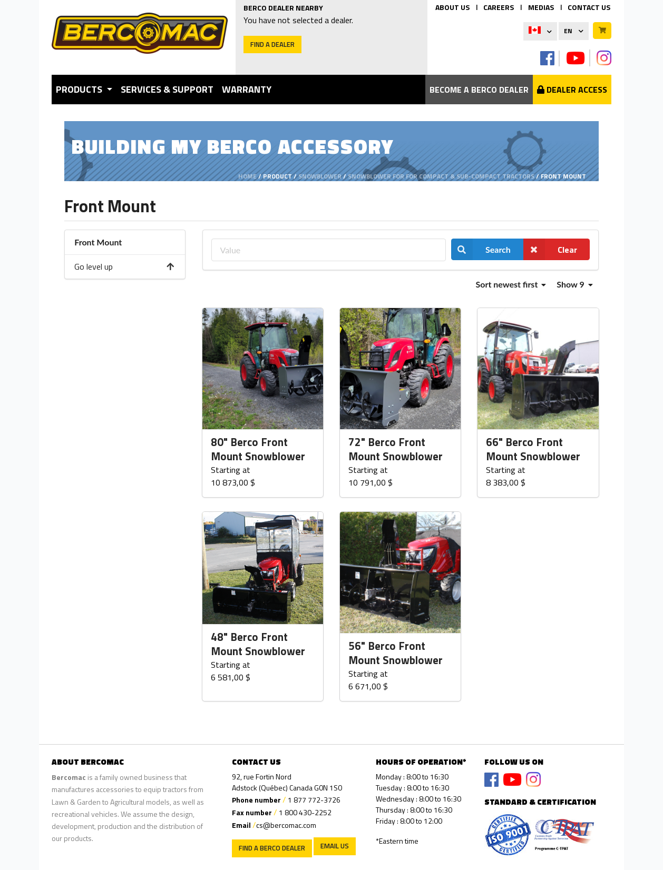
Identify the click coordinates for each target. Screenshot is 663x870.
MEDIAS (541, 7)
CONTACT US (589, 7)
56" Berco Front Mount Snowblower (395, 653)
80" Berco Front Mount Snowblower (258, 449)
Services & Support (167, 89)
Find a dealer (272, 44)
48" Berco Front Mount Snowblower (258, 644)
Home (247, 176)
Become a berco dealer (479, 89)
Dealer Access (572, 89)
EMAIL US (334, 846)
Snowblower (320, 176)
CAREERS (498, 7)
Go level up (124, 266)
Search (481, 249)
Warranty (246, 89)
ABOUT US (452, 7)
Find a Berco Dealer (272, 848)
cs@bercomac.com (286, 825)
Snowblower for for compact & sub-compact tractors (441, 176)
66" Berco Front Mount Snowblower (533, 449)
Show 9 (574, 284)
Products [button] (80, 89)
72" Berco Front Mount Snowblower (395, 449)
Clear (550, 249)
